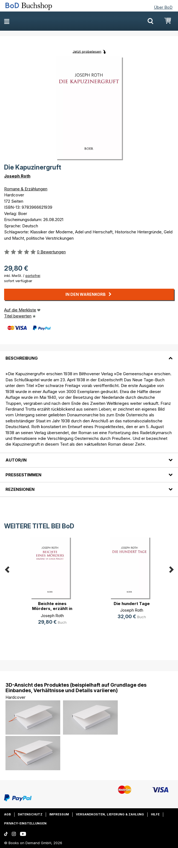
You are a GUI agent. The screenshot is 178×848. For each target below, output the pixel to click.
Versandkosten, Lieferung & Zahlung (110, 814)
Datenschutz (30, 814)
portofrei (32, 275)
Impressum (59, 814)
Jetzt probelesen (87, 51)
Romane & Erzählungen (25, 188)
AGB (7, 814)
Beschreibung (21, 358)
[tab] (89, 355)
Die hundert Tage (132, 603)
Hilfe (155, 814)
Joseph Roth (17, 176)
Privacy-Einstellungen (25, 823)
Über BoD (163, 7)
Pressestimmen (23, 474)
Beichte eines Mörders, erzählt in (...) (52, 608)
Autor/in (16, 460)
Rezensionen (20, 489)
